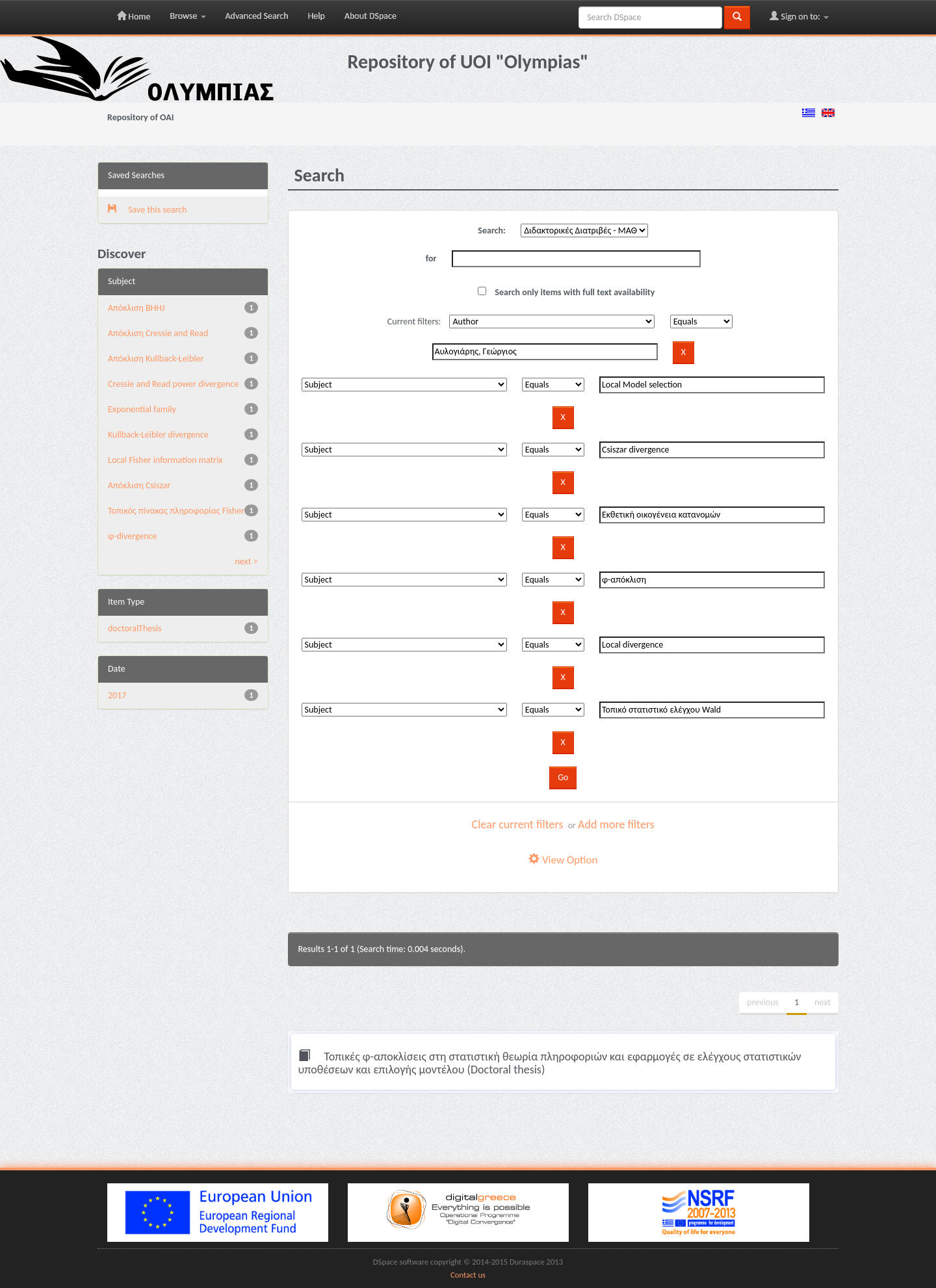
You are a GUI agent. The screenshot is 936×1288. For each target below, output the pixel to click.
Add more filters (616, 824)
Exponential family (142, 409)
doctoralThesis (134, 628)
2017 (117, 695)
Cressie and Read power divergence (173, 383)
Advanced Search (257, 15)
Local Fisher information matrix (165, 460)
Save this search (147, 209)
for (431, 258)
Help (316, 15)
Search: (492, 230)
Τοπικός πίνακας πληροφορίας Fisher (176, 510)
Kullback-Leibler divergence (158, 434)
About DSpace (370, 15)
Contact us (468, 1275)
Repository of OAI (140, 117)
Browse (187, 15)
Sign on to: (799, 16)
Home (133, 16)
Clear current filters (518, 824)
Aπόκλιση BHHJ (136, 307)
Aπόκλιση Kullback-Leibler (155, 358)
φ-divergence (132, 536)
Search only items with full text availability (566, 292)
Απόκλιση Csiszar (139, 485)
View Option (562, 860)
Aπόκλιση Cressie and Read (158, 333)
